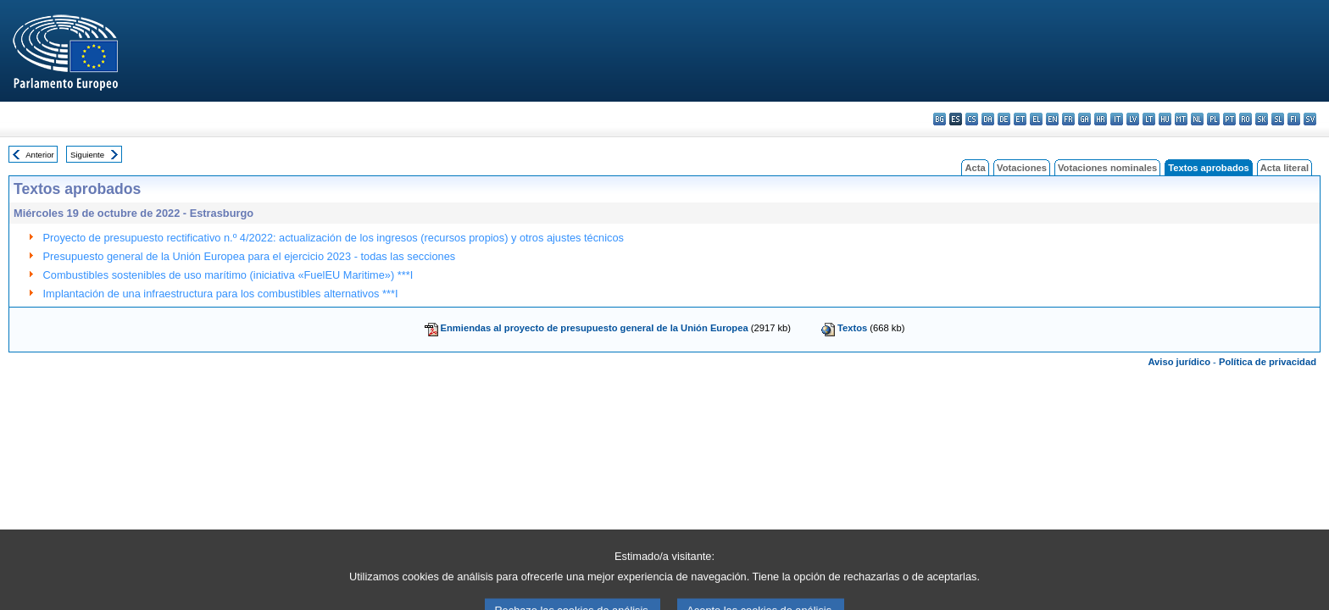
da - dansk (987, 119)
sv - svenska (1310, 119)
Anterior (39, 154)
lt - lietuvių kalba (1149, 119)
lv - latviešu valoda (1132, 119)
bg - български (939, 119)
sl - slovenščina (1277, 119)
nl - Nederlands (1197, 119)
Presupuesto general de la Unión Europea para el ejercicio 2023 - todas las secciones (249, 256)
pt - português (1229, 119)
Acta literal (1284, 168)
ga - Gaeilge (1084, 119)
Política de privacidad (1267, 362)
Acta (975, 168)
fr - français (1068, 119)
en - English (1052, 119)
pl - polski (1213, 119)
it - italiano (1116, 119)
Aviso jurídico (1179, 362)
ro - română (1245, 119)
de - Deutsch (1004, 119)
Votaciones (1022, 168)
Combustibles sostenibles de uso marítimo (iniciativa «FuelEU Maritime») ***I (228, 275)
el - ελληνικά (1036, 119)
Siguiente (87, 154)
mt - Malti (1181, 119)
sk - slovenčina (1261, 119)
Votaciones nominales (1107, 168)
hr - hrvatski (1100, 119)
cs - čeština (971, 119)
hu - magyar (1165, 119)
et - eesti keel (1020, 119)
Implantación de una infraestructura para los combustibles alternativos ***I (220, 293)
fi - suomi (1293, 119)
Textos (852, 328)
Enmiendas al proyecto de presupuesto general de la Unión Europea (594, 328)
